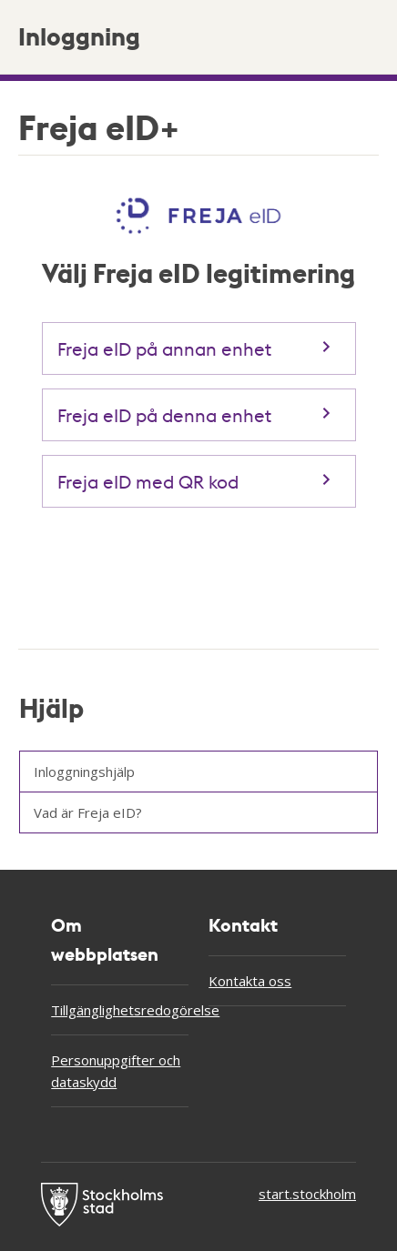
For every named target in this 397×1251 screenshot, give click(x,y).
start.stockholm (307, 1194)
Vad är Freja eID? (88, 812)
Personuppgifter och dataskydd (115, 1071)
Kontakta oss (250, 981)
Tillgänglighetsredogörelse (119, 1010)
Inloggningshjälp (84, 771)
